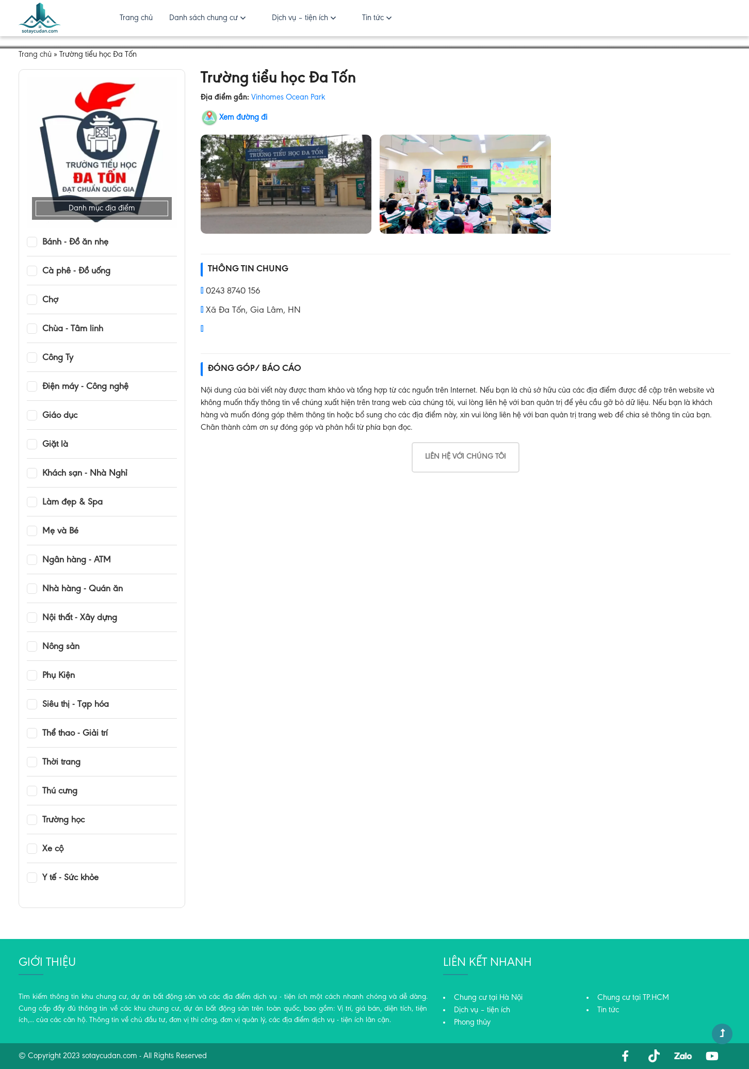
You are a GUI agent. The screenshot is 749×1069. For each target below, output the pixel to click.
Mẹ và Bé (60, 531)
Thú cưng (59, 791)
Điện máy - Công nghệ (85, 387)
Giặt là (55, 444)
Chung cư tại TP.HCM (633, 998)
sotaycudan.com (109, 1056)
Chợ (50, 300)
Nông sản (60, 647)
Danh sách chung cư (203, 18)
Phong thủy (472, 1022)
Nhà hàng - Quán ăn (82, 589)
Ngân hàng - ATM (76, 560)
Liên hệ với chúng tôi (465, 457)
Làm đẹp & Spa (72, 502)
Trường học (63, 820)
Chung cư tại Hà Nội (488, 998)
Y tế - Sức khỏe (70, 878)
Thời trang (61, 762)
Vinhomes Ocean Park (288, 97)
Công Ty (57, 358)
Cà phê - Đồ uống (76, 271)
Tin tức (373, 18)
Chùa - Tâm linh (72, 329)
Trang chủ (136, 18)
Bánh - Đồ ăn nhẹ (75, 242)
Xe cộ (52, 849)
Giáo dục (59, 415)
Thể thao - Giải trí (75, 733)
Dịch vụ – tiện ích (300, 18)
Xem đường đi (243, 118)
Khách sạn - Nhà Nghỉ (84, 473)
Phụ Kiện (58, 676)
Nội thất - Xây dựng (79, 618)
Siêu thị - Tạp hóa (75, 704)
